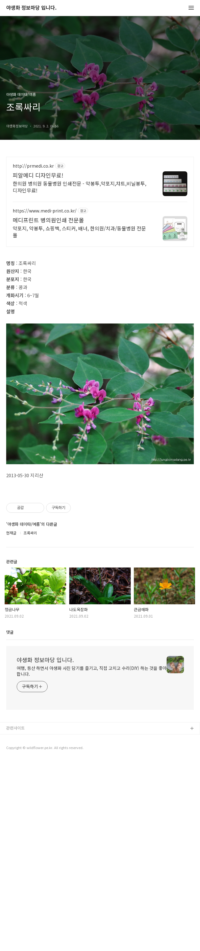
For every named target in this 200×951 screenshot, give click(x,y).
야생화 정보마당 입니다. (31, 8)
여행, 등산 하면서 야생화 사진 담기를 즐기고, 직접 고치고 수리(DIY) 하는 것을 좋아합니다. (92, 861)
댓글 (10, 822)
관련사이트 (15, 918)
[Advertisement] (100, 211)
